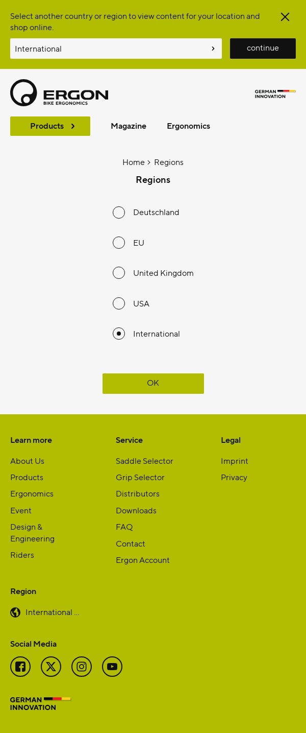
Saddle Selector (144, 460)
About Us (27, 460)
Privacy (234, 476)
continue (263, 47)
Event (21, 510)
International (156, 333)
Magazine (128, 125)
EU (138, 242)
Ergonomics (188, 125)
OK (153, 382)
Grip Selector (140, 476)
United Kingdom (163, 272)
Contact (130, 543)
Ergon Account (143, 559)
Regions (169, 161)
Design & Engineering (32, 532)
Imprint (234, 460)
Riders (22, 554)
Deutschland (156, 211)
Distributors (138, 493)
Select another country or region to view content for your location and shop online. (135, 21)
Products (47, 125)
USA (141, 303)
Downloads (136, 510)
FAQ (124, 526)
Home (133, 161)
